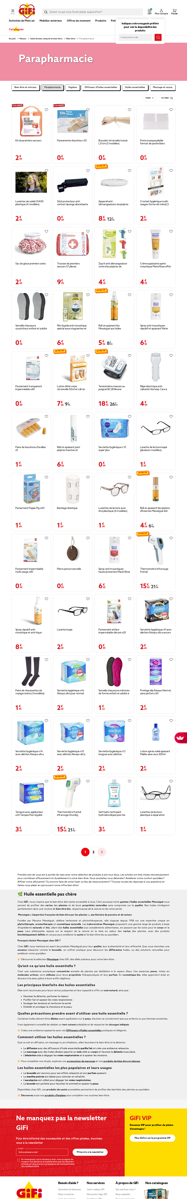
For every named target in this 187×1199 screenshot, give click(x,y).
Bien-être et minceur (25, 87)
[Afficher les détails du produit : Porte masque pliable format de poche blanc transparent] (156, 121)
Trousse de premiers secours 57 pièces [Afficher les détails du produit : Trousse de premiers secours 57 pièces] (68, 265)
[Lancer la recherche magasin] (158, 37)
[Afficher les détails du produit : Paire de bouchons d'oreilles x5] (31, 428)
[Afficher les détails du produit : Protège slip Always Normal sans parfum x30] (156, 671)
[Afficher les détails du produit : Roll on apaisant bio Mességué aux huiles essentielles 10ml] (114, 306)
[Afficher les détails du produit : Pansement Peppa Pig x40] (31, 489)
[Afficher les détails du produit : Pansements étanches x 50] (72, 121)
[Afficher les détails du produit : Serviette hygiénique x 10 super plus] (114, 428)
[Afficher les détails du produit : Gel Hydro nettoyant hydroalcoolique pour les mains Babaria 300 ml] (114, 793)
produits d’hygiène (55, 1095)
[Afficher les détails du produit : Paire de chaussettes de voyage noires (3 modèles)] (31, 671)
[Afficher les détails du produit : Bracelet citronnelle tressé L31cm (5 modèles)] (114, 121)
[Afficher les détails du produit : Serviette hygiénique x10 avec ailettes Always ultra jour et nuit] (72, 732)
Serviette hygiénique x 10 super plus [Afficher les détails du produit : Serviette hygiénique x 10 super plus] (112, 449)
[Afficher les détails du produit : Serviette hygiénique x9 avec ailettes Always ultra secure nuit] (156, 610)
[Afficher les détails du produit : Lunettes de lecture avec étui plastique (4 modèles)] (114, 489)
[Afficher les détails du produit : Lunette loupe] (72, 610)
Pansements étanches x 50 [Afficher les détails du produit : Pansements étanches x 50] (72, 140)
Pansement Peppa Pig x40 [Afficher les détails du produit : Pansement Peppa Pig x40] (29, 508)
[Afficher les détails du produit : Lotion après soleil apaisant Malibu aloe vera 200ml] (156, 732)
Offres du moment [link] (79, 20)
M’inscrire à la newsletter (90, 1152)
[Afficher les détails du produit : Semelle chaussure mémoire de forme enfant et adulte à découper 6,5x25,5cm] (114, 671)
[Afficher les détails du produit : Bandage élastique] (72, 489)
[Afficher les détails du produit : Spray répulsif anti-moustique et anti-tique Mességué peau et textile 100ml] (31, 610)
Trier (147, 98)
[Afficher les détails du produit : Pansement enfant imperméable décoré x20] (114, 610)
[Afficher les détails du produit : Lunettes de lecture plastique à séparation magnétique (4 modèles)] (156, 793)
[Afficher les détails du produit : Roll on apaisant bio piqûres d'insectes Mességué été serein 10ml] (156, 489)
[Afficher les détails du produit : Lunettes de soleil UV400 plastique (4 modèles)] (31, 182)
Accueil (12, 39)
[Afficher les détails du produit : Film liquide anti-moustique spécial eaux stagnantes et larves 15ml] (72, 306)
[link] (101, 25)
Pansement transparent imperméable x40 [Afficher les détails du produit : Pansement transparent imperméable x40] (28, 388)
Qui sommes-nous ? (126, 1189)
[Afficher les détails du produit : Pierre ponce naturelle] (72, 550)
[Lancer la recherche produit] (45, 12)
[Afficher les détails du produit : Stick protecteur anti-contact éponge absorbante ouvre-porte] (72, 182)
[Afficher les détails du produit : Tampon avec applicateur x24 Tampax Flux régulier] (31, 793)
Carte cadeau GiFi (96, 1189)
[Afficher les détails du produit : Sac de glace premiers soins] (31, 243)
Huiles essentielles (135, 87)
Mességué (52, 959)
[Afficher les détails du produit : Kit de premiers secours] (31, 121)
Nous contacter (66, 1194)
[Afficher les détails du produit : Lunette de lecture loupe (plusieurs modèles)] (156, 428)
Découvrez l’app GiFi (97, 1194)
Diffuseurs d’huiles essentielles (84, 1030)
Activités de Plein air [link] (22, 20)
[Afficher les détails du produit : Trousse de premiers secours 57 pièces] (72, 243)
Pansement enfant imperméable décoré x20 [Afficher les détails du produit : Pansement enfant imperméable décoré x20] (112, 631)
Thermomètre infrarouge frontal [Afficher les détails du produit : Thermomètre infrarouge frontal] (154, 570)
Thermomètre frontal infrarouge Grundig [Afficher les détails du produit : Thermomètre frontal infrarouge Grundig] (69, 814)
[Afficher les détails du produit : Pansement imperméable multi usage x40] (31, 550)
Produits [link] (100, 20)
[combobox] (92, 12)
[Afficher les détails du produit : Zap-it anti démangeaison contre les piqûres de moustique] (114, 243)
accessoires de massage (81, 1061)
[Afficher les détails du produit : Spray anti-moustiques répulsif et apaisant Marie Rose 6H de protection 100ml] (156, 306)
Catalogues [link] (16, 29)
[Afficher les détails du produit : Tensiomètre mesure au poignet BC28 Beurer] (114, 367)
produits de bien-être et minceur (121, 1061)
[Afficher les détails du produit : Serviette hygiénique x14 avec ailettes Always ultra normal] (31, 732)
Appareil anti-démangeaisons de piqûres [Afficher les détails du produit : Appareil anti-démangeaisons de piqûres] (113, 203)
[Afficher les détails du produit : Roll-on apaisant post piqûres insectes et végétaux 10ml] (72, 428)
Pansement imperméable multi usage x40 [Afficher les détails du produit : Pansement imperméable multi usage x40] (29, 570)
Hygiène (72, 87)
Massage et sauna (162, 87)
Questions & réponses (69, 1189)
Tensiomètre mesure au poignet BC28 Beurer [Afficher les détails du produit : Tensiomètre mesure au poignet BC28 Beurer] (111, 388)
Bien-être (70, 39)
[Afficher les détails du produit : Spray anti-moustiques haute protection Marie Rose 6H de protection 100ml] (114, 550)
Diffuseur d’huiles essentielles (101, 87)
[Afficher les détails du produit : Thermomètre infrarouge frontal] (156, 550)
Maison (22, 39)
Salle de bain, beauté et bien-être (46, 39)
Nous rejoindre (123, 1194)
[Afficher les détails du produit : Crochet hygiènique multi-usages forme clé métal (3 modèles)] (156, 182)
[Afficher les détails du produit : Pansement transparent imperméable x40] (31, 367)
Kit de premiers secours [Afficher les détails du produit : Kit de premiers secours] (28, 140)
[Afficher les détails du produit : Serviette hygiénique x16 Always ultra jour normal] (72, 671)
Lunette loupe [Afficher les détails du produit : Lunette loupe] (64, 629)
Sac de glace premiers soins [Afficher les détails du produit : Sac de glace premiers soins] (30, 263)
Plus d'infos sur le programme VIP (152, 1138)
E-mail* (21, 1149)
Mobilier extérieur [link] (51, 20)
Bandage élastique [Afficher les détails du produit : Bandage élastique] (67, 508)
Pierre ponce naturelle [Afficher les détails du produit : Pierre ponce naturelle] (69, 569)
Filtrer (167, 98)
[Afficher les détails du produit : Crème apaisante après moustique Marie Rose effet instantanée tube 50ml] (156, 243)
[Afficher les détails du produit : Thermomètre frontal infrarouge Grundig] (72, 793)
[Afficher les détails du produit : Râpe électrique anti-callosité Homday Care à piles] (156, 367)
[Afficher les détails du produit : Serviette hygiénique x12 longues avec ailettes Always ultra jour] (114, 732)
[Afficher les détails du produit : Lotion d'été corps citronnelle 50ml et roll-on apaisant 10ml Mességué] (72, 367)
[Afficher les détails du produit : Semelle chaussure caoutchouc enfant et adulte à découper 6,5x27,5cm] (31, 306)
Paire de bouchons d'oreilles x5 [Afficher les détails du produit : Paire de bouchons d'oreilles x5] (30, 449)
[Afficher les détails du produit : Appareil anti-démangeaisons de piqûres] (114, 182)
